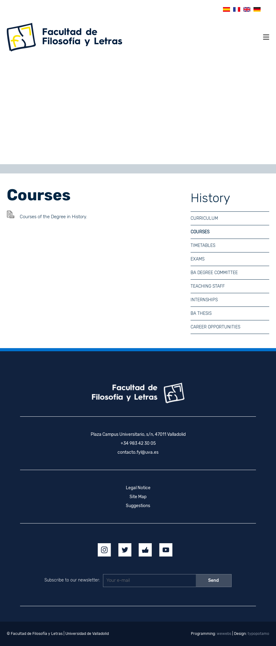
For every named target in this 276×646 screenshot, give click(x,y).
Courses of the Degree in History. (53, 216)
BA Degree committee (214, 272)
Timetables (203, 245)
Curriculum (204, 218)
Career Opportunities (215, 327)
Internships (204, 299)
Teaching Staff (208, 286)
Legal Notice (138, 487)
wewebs (224, 633)
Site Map (138, 496)
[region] (138, 110)
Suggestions (138, 505)
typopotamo (258, 633)
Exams (197, 259)
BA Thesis (201, 313)
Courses (200, 232)
